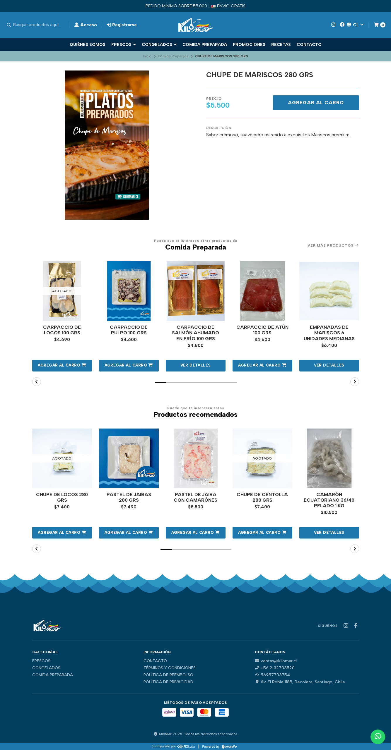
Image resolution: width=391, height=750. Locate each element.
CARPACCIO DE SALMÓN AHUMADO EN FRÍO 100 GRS (195, 332)
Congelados (159, 44)
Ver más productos (333, 245)
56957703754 (272, 675)
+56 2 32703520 (275, 668)
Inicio (147, 56)
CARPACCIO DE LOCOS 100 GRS (62, 330)
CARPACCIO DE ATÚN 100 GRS (262, 330)
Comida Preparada (204, 44)
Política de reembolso (168, 675)
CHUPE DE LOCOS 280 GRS (62, 497)
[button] (62, 365)
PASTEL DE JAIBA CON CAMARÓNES (195, 497)
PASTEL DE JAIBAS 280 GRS (129, 497)
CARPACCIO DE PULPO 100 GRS (129, 330)
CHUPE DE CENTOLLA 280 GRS (262, 497)
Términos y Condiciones (170, 668)
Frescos (123, 44)
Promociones (249, 44)
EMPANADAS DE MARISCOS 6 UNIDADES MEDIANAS (329, 332)
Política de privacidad (168, 682)
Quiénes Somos (87, 44)
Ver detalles (195, 365)
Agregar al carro (316, 102)
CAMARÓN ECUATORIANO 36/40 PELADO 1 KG (329, 500)
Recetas (281, 44)
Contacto (309, 44)
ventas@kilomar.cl (276, 661)
